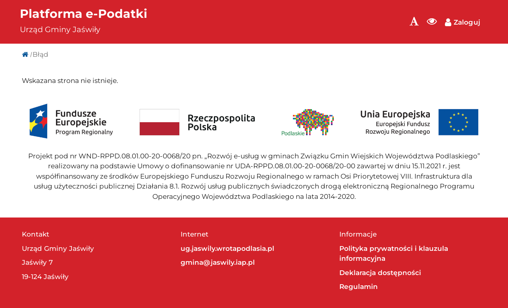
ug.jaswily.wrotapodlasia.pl (227, 248)
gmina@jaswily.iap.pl (218, 262)
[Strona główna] (25, 54)
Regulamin (358, 287)
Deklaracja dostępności (380, 273)
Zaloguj (462, 22)
